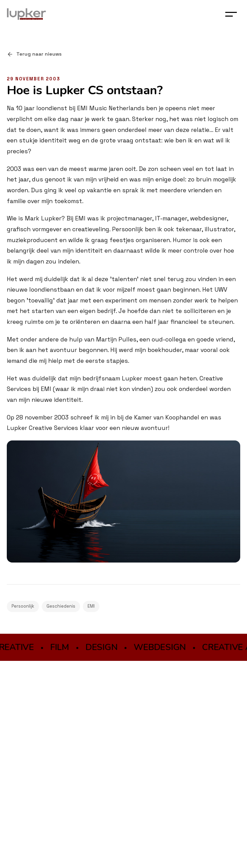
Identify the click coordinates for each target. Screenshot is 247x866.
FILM (60, 647)
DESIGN (102, 647)
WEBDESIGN (161, 647)
